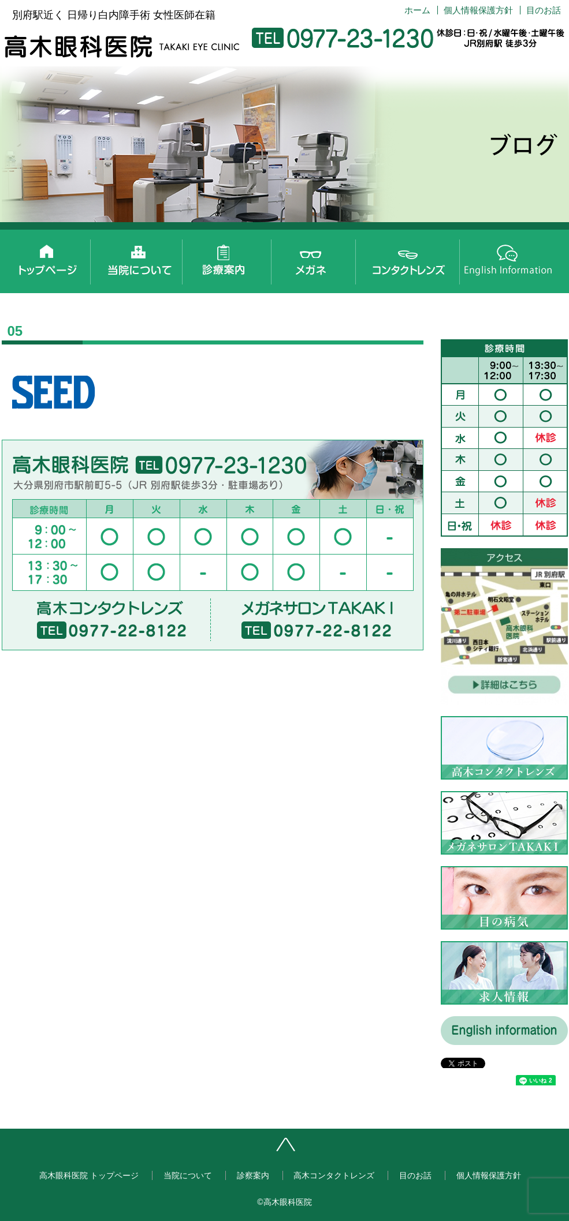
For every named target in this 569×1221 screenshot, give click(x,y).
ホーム (417, 10)
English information (508, 258)
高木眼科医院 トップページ (46, 258)
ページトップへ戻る (322, 1148)
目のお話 (543, 10)
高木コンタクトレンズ (416, 258)
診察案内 (231, 258)
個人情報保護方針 (478, 10)
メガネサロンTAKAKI (323, 258)
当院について (138, 258)
